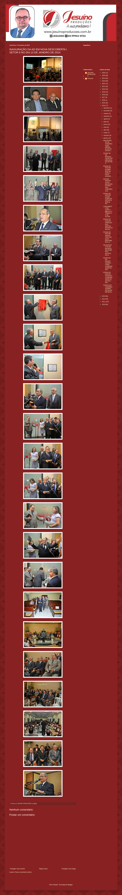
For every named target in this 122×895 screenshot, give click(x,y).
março (106, 132)
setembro (107, 116)
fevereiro (106, 135)
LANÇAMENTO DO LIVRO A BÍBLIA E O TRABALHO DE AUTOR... (107, 211)
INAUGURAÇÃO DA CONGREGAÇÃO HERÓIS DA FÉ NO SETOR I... (107, 145)
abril (105, 130)
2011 (103, 301)
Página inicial (43, 869)
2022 (103, 83)
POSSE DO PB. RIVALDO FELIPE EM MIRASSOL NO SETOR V (107, 158)
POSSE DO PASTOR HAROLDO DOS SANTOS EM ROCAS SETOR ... (107, 224)
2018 (103, 94)
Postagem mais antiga (69, 869)
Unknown (90, 78)
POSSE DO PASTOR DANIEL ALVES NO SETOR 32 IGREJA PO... (107, 199)
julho (105, 122)
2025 (103, 75)
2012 (103, 299)
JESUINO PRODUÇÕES (91, 74)
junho (105, 124)
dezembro (107, 108)
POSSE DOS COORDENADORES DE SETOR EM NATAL (107, 288)
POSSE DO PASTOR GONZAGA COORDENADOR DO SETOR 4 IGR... (107, 277)
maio (105, 127)
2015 (103, 103)
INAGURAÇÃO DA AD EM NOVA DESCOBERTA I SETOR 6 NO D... (107, 250)
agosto (106, 119)
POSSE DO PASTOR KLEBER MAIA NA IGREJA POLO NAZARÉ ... (107, 171)
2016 (103, 100)
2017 (103, 97)
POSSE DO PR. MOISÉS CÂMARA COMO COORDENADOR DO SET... (107, 264)
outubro (106, 113)
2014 (103, 105)
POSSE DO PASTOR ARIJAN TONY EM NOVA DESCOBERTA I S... (107, 237)
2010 (103, 304)
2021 (103, 86)
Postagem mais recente (17, 869)
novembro (107, 111)
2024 (103, 78)
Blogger (70, 885)
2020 (103, 89)
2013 (103, 296)
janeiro (106, 138)
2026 (103, 73)
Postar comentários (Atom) (23, 872)
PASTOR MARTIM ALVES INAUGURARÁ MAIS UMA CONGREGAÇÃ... (107, 185)
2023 (103, 81)
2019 (103, 92)
